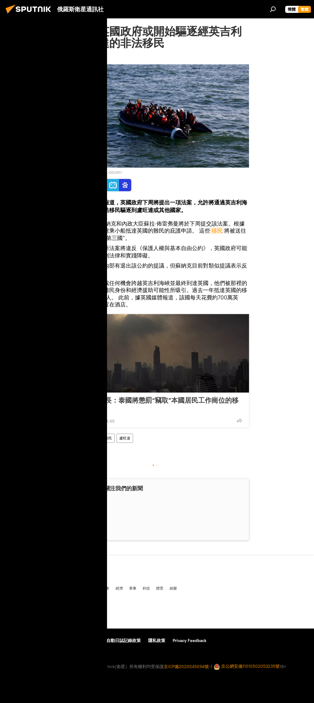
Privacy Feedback (189, 640)
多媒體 (90, 588)
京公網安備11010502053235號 (247, 666)
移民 (217, 230)
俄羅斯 (25, 588)
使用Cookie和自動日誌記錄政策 (110, 640)
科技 (146, 588)
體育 (159, 588)
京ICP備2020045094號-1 (188, 666)
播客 (105, 588)
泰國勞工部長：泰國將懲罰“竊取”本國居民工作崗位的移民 (155, 404)
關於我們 (15, 640)
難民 (86, 438)
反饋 (68, 640)
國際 (40, 588)
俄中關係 (58, 588)
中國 (10, 588)
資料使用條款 (44, 640)
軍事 (132, 588)
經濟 (119, 588)
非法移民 (104, 438)
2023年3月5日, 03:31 (85, 56)
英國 (71, 438)
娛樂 (173, 588)
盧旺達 (124, 438)
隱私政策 (156, 640)
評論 (75, 588)
